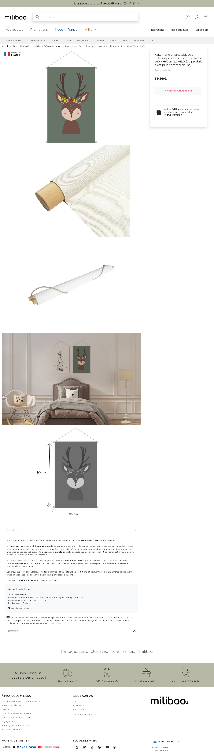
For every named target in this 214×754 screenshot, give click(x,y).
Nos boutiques (179, 29)
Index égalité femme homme (16, 725)
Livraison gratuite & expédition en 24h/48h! (107, 3)
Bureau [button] (55, 40)
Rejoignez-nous (9, 721)
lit (103, 552)
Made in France (66, 29)
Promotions (39, 29)
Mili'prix (90, 29)
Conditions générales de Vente (17, 713)
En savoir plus (54, 623)
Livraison (6, 709)
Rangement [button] (82, 40)
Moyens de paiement (12, 705)
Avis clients (78, 705)
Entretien (12, 630)
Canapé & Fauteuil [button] (13, 40)
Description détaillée (163, 70)
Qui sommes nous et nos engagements (21, 701)
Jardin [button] (125, 40)
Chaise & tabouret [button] (37, 40)
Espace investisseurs (11, 729)
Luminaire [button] (139, 40)
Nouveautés (14, 29)
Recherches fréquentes (84, 714)
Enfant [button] (113, 40)
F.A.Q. (76, 701)
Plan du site (78, 709)
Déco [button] (152, 40)
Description (13, 530)
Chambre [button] (99, 40)
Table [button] (68, 40)
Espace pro (202, 29)
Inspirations (157, 29)
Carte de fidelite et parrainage (16, 717)
